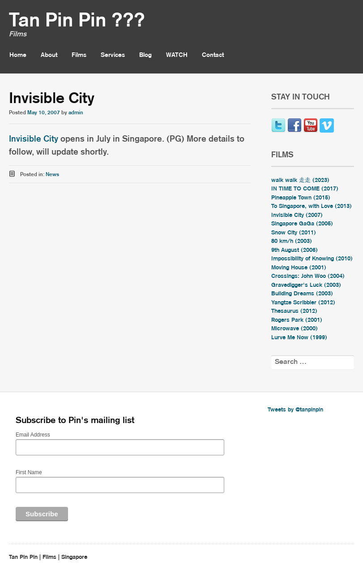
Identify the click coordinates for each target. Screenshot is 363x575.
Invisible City (33, 139)
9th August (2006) (294, 250)
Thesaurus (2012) (294, 311)
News (52, 174)
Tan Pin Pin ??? (77, 21)
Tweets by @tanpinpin (295, 409)
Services (113, 55)
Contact (213, 55)
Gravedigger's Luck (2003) (306, 285)
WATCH (177, 55)
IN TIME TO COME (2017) (304, 188)
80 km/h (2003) (291, 241)
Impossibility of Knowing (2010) (312, 258)
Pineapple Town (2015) (300, 197)
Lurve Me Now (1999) (299, 337)
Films (79, 55)
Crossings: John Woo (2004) (308, 276)
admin (75, 112)
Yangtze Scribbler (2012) (303, 302)
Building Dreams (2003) (302, 293)
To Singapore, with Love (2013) (311, 206)
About (49, 55)
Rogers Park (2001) (296, 320)
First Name (29, 472)
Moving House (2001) (298, 267)
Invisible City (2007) (297, 215)
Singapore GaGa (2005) (302, 223)
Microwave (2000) (294, 328)
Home (17, 55)
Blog (145, 55)
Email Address (33, 435)
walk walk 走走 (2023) (300, 180)
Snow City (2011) (293, 232)
